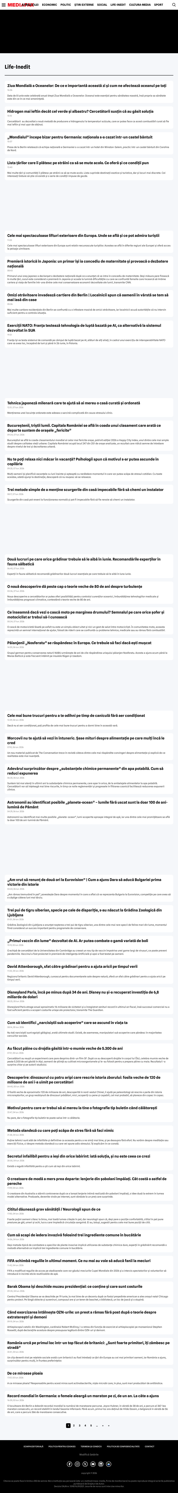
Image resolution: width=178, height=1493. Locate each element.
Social (102, 4)
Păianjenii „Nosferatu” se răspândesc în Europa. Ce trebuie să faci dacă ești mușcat (79, 643)
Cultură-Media (140, 4)
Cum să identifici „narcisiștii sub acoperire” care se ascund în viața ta (67, 1022)
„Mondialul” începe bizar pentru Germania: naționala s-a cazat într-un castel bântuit (79, 137)
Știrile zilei (30, 4)
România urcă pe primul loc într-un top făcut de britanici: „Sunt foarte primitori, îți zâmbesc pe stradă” (88, 1345)
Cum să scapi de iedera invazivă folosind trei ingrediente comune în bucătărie (74, 1235)
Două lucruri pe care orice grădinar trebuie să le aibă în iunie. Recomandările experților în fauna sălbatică (84, 561)
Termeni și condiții (91, 1446)
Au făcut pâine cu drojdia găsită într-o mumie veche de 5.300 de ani (65, 1048)
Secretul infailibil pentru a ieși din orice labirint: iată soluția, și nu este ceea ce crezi (78, 1156)
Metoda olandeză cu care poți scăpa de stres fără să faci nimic (60, 1130)
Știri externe (84, 4)
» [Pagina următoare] (103, 1425)
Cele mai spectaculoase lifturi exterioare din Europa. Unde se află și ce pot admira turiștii (83, 235)
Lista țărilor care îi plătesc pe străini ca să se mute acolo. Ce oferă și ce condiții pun (78, 163)
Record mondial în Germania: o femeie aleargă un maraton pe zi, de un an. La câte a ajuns (83, 1396)
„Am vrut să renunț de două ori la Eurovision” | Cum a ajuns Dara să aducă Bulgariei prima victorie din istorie (84, 882)
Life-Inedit (118, 4)
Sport (158, 4)
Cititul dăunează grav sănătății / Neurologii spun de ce (53, 1209)
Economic (49, 4)
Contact (149, 1446)
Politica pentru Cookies (61, 1446)
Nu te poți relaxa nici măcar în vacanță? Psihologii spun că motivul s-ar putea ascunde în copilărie (83, 461)
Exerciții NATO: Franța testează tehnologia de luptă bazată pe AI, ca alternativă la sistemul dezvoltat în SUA (84, 327)
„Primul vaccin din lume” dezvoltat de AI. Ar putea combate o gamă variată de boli (77, 941)
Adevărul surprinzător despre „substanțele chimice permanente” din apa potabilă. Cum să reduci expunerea (85, 770)
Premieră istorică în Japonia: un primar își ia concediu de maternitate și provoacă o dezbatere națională (87, 263)
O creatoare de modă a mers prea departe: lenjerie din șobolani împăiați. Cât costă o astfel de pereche (87, 1181)
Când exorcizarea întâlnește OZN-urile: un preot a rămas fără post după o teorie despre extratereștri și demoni (81, 1314)
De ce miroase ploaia (25, 1373)
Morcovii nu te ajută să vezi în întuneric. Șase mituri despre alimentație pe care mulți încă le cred (85, 740)
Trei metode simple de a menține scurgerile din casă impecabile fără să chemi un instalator (85, 489)
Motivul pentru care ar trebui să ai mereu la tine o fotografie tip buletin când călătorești (82, 1108)
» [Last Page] (109, 1425)
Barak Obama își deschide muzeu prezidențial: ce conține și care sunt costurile (74, 1286)
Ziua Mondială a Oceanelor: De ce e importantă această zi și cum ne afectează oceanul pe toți (86, 85)
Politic (65, 4)
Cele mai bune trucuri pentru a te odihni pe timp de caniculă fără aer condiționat (76, 715)
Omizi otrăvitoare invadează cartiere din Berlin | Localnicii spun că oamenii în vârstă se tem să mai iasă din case (87, 297)
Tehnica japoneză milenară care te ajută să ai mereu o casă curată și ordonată (73, 403)
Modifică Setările (89, 1454)
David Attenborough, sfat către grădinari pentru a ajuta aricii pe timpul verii (72, 966)
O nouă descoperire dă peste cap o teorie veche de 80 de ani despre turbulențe (74, 586)
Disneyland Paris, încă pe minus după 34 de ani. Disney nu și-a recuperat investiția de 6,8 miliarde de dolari (83, 994)
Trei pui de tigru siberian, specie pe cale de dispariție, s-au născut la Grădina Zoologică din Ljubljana (84, 912)
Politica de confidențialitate (123, 1446)
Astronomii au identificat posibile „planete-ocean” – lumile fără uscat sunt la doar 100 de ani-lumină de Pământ (87, 804)
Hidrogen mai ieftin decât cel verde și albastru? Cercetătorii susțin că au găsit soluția (80, 111)
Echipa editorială (33, 1446)
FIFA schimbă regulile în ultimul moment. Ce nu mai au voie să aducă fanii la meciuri (79, 1261)
